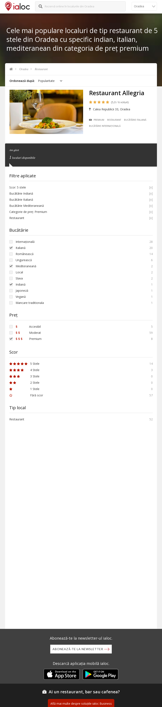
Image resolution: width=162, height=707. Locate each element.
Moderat (28, 333)
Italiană (21, 248)
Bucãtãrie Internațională (105, 125)
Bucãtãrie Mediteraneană (26, 206)
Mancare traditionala (30, 303)
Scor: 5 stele (17, 187)
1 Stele (24, 389)
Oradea (23, 69)
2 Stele (24, 383)
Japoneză (22, 291)
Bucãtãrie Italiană (135, 119)
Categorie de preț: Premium (28, 212)
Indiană (21, 284)
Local (19, 272)
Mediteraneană (26, 266)
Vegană (21, 297)
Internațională (25, 242)
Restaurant (41, 69)
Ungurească (24, 260)
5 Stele (24, 364)
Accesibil (28, 327)
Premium (96, 119)
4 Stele (24, 370)
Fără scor (26, 395)
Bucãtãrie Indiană (21, 193)
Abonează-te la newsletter (78, 649)
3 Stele (24, 376)
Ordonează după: (22, 81)
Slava (19, 278)
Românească (25, 254)
